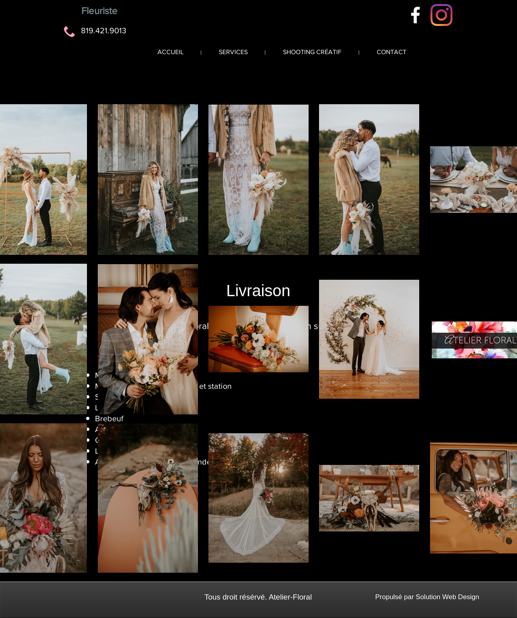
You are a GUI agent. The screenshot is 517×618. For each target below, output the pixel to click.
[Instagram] (441, 15)
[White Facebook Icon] (415, 15)
